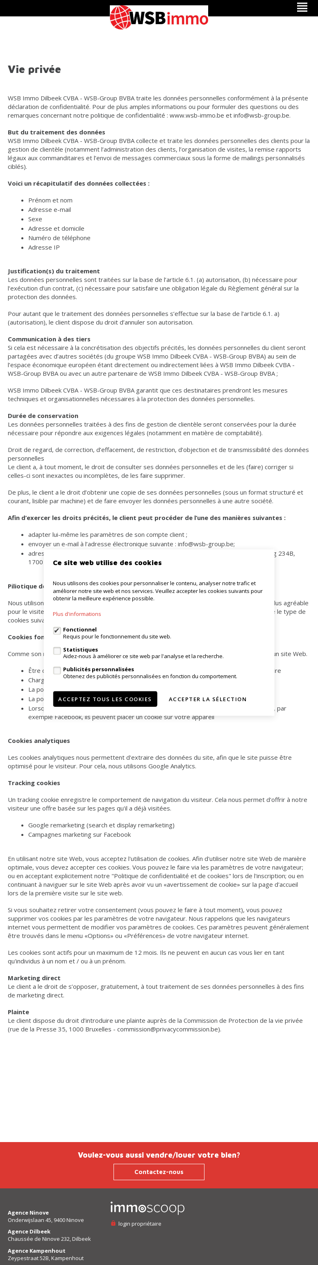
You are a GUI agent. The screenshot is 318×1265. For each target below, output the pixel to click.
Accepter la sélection (208, 698)
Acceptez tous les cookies (105, 698)
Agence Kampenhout (37, 1250)
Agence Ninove (28, 1212)
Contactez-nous (159, 1171)
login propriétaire (136, 1223)
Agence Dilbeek (29, 1231)
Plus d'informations (77, 614)
